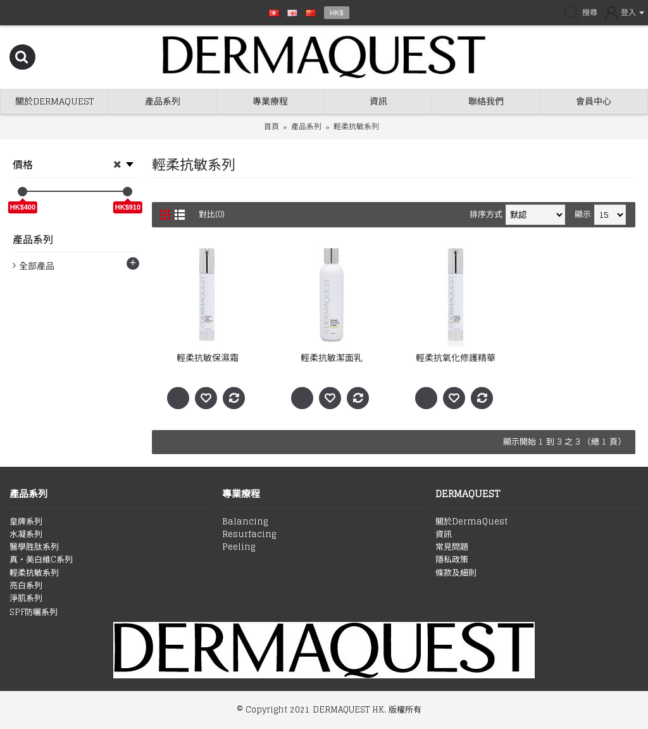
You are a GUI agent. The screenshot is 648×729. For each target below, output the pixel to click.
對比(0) (212, 214)
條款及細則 (456, 573)
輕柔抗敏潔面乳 (332, 357)
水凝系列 (25, 534)
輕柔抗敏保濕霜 (208, 357)
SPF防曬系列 (33, 612)
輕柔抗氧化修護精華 (455, 357)
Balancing (245, 522)
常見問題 (451, 547)
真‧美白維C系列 (41, 560)
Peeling (238, 547)
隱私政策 (451, 560)
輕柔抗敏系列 (356, 126)
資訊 (443, 534)
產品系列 (306, 126)
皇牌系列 (25, 522)
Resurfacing (249, 534)
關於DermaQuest (471, 522)
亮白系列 (25, 586)
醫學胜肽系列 (34, 547)
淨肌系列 (25, 598)
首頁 (271, 126)
